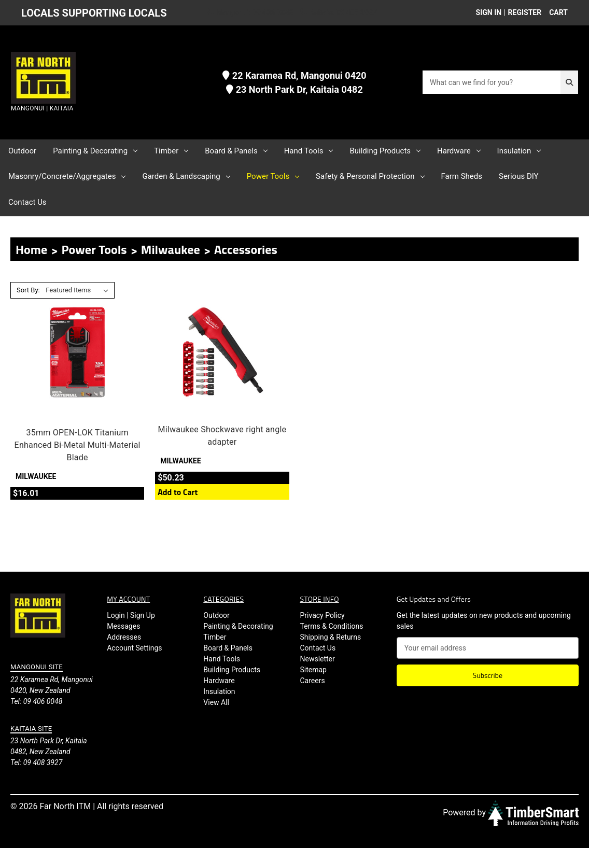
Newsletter (317, 659)
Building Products (384, 151)
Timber (171, 151)
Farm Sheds (461, 176)
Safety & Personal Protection (370, 176)
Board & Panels (236, 151)
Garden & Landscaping (186, 176)
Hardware (459, 151)
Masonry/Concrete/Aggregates (66, 176)
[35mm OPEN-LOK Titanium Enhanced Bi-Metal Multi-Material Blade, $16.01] (77, 352)
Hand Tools (308, 151)
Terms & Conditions (331, 626)
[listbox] (79, 290)
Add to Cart (178, 492)
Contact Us (27, 202)
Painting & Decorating (95, 151)
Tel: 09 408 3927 (36, 762)
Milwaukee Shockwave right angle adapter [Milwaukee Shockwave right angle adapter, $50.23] (222, 436)
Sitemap (313, 670)
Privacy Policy (322, 615)
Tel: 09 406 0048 (36, 701)
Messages (123, 626)
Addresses (124, 637)
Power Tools (273, 176)
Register (525, 12)
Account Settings (134, 648)
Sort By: (28, 290)
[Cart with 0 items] (555, 12)
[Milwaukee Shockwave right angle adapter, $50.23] (222, 352)
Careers (312, 680)
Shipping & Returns (330, 637)
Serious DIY (519, 176)
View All (216, 702)
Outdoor (22, 151)
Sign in (489, 12)
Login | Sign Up (131, 615)
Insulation (519, 151)
